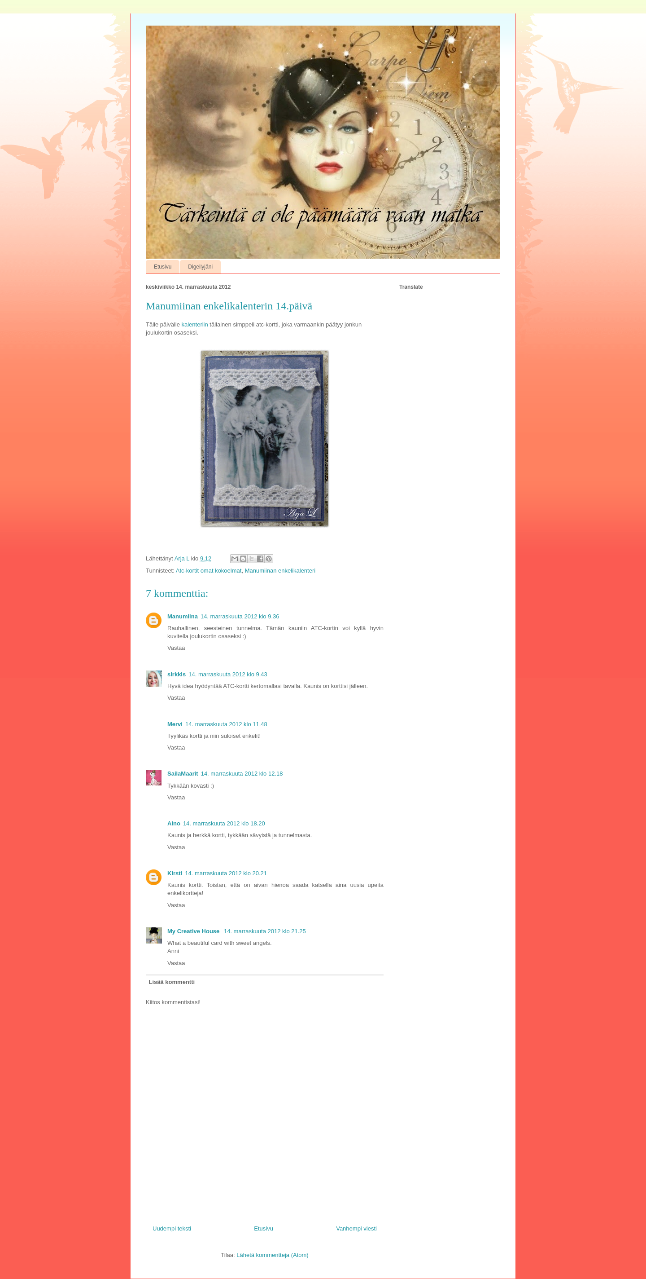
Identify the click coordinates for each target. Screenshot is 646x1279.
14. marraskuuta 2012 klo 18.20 (224, 823)
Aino (173, 823)
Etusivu (162, 267)
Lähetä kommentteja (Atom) (272, 1255)
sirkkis (176, 674)
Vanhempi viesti (356, 1228)
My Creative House (194, 931)
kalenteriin (194, 324)
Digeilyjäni (200, 267)
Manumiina (182, 616)
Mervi (175, 724)
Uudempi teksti (172, 1228)
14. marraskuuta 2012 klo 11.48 (226, 724)
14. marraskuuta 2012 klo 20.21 (226, 873)
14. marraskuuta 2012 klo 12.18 (242, 773)
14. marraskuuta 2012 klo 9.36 (240, 616)
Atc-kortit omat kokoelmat (209, 570)
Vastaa (176, 647)
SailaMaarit (182, 773)
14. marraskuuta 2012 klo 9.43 (227, 674)
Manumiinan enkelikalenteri (280, 570)
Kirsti (174, 873)
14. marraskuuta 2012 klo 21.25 (265, 931)
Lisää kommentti (172, 982)
